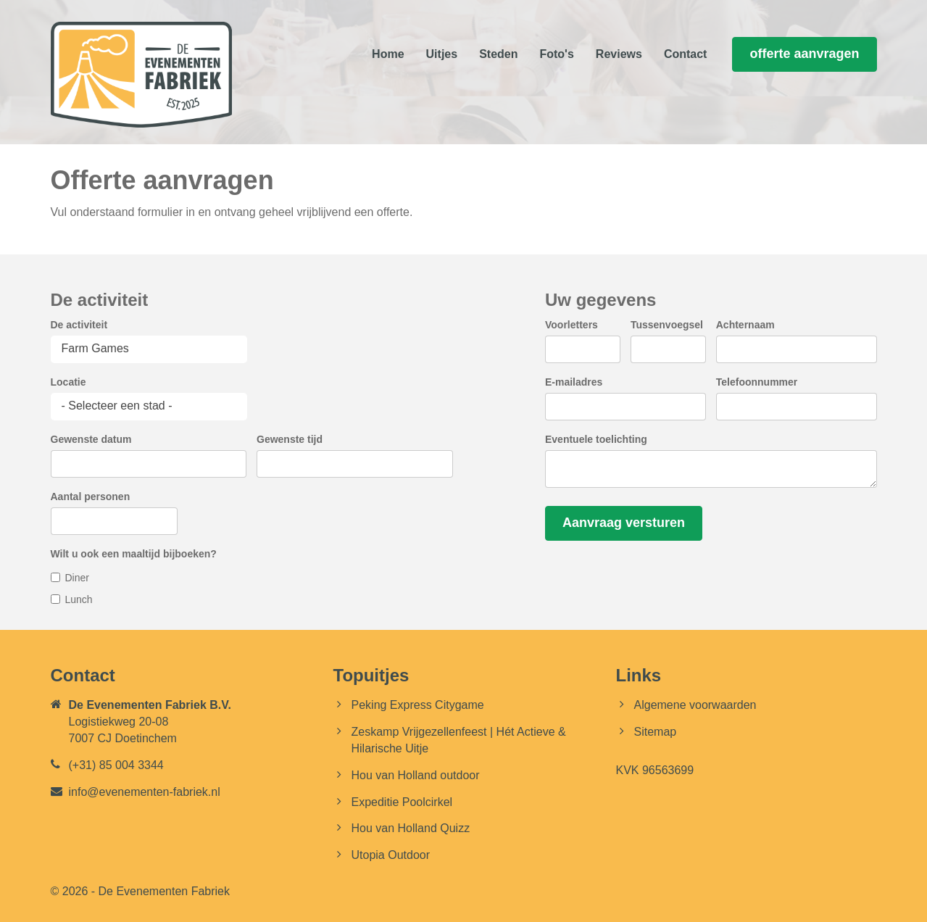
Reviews (619, 54)
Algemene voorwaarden (695, 705)
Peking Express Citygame (418, 705)
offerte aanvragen (804, 53)
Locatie (68, 382)
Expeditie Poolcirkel (402, 802)
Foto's (556, 54)
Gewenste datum (91, 439)
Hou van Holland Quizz (411, 828)
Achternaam (745, 325)
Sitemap (655, 732)
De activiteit (79, 325)
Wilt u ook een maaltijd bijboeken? (134, 554)
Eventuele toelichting (596, 439)
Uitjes (442, 54)
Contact (685, 54)
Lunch (79, 599)
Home (388, 54)
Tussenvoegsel (667, 325)
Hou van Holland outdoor (416, 775)
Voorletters (571, 325)
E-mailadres (573, 382)
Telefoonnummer (757, 382)
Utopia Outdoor (391, 855)
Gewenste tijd (290, 439)
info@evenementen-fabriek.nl (144, 792)
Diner (77, 577)
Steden (498, 54)
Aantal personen (90, 496)
